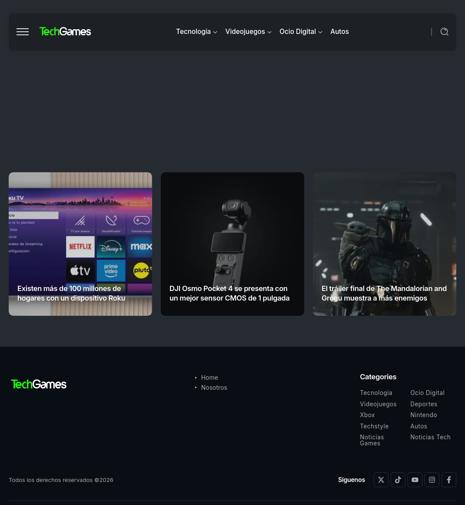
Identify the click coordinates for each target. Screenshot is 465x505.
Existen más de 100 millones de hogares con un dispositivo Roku (71, 293)
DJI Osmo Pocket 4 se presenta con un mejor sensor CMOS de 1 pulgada (229, 293)
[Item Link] (80, 244)
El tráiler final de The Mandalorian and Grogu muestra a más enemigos (384, 293)
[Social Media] (381, 479)
